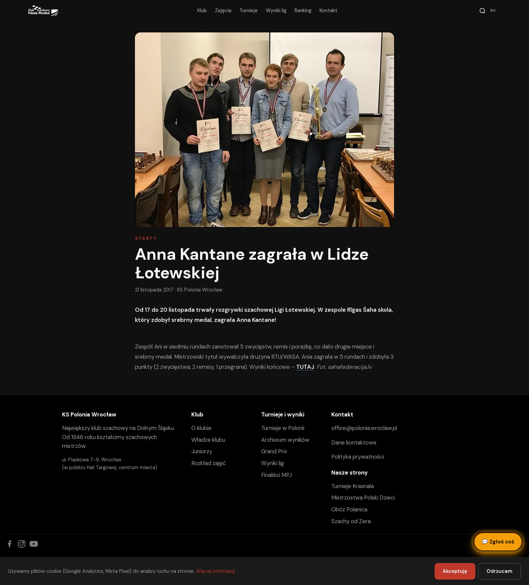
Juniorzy (201, 451)
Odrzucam (499, 571)
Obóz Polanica (349, 509)
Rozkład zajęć (208, 463)
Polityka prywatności (357, 456)
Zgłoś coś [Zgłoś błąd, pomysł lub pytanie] (498, 541)
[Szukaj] (488, 10)
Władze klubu (208, 439)
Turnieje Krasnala (352, 486)
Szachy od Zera (351, 521)
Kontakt (328, 10)
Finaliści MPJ (276, 475)
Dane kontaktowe (354, 442)
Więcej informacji (215, 571)
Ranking (303, 10)
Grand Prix (274, 451)
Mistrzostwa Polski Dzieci (363, 497)
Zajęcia (223, 10)
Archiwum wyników (285, 439)
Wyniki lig (276, 10)
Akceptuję (455, 571)
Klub (202, 10)
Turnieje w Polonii (282, 428)
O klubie (201, 428)
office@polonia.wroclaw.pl (364, 428)
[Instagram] (22, 544)
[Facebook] (9, 544)
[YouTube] (34, 544)
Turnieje (249, 10)
